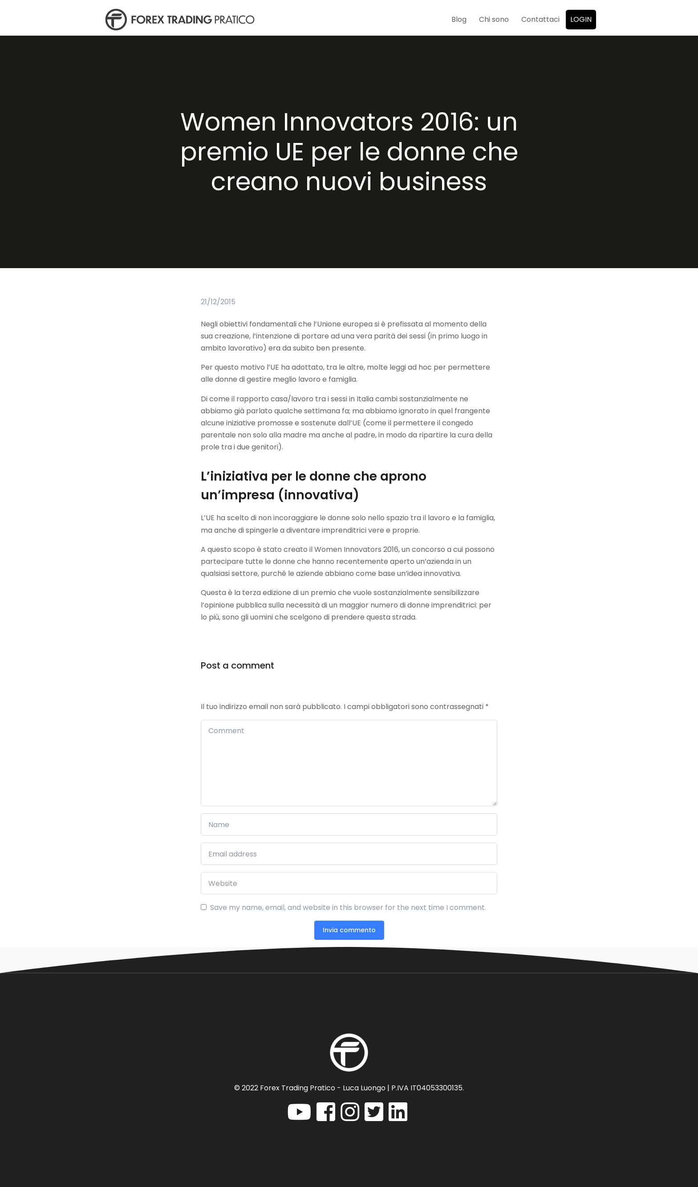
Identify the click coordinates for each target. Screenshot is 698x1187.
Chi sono (494, 19)
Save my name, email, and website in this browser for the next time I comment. (348, 907)
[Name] (349, 824)
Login (581, 19)
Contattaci (540, 19)
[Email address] (349, 854)
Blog (459, 19)
